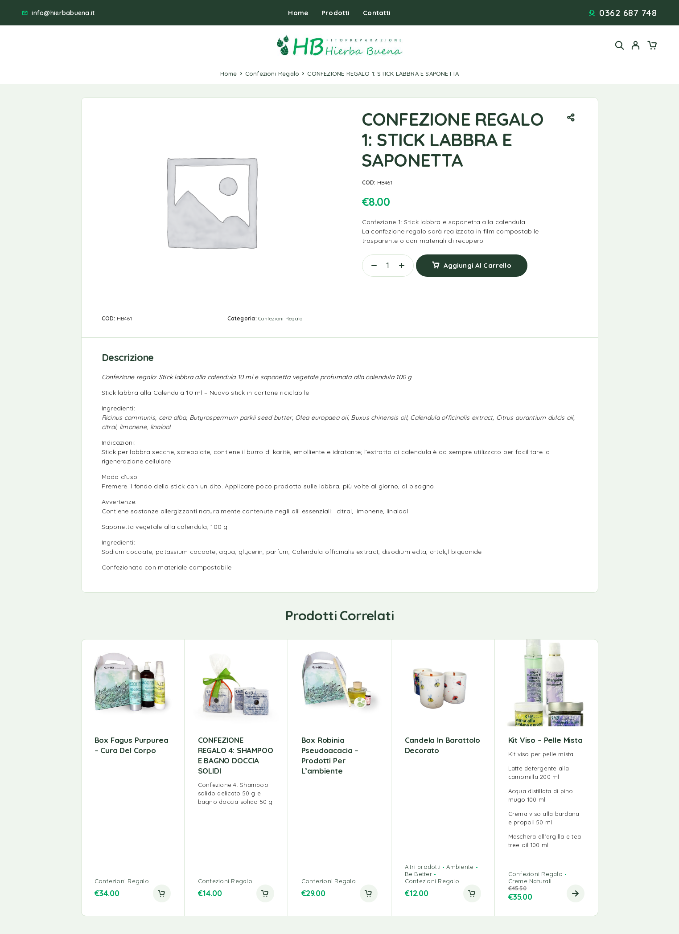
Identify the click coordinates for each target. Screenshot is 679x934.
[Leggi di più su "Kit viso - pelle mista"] (575, 893)
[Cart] (652, 46)
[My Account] (636, 45)
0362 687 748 (628, 13)
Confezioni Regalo (272, 73)
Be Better (418, 873)
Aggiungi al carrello (477, 265)
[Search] (620, 45)
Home (298, 12)
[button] (162, 893)
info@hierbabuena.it (63, 13)
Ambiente (459, 866)
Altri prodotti (423, 866)
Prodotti (335, 12)
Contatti (377, 12)
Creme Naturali (530, 881)
